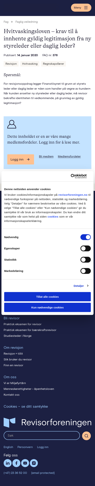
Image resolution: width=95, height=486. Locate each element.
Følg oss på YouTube (25, 463)
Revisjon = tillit (13, 353)
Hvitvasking (29, 63)
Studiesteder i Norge (17, 336)
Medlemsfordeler (69, 156)
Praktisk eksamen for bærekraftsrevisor (30, 330)
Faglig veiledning (26, 21)
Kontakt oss (11, 394)
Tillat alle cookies (47, 296)
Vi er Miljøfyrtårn (15, 383)
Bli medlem (46, 156)
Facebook (16, 463)
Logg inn (17, 159)
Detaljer (79, 285)
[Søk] (86, 435)
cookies (53, 216)
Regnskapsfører (53, 63)
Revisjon (11, 63)
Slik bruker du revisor (18, 359)
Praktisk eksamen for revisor (22, 324)
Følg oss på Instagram (34, 463)
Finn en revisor (13, 365)
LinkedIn (8, 463)
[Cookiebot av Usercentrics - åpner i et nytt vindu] (75, 176)
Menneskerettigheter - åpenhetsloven (29, 389)
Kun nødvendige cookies (47, 307)
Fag (6, 21)
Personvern (25, 447)
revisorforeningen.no (73, 194)
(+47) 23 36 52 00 (15, 473)
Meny (81, 7)
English (8, 447)
